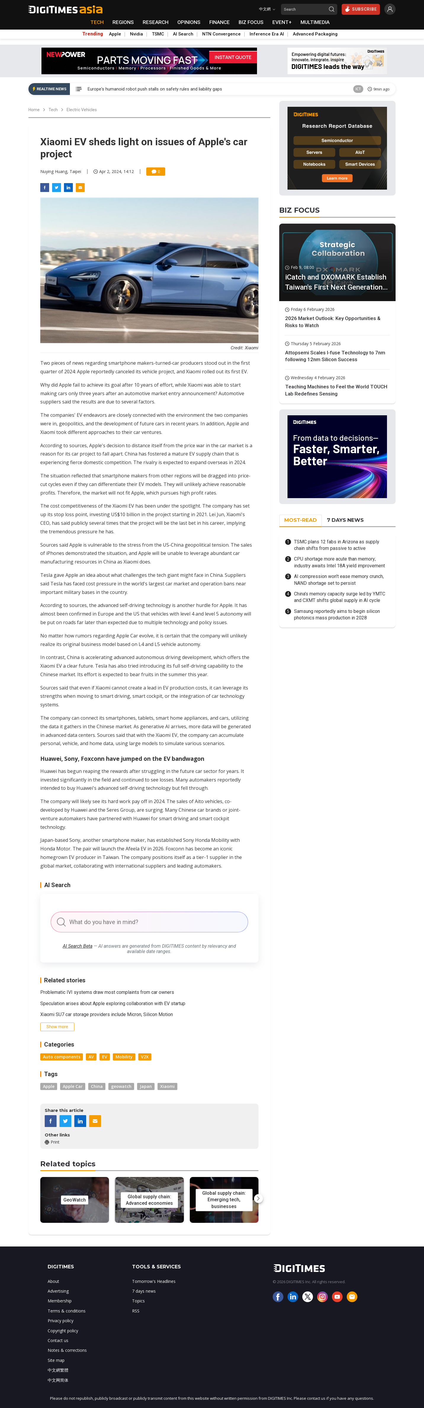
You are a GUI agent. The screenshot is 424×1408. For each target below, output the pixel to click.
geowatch (121, 1086)
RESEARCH (155, 22)
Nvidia (136, 34)
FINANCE (219, 22)
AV (91, 1057)
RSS (135, 1311)
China (97, 1086)
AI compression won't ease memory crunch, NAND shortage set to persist (339, 580)
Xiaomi (167, 1086)
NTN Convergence (221, 34)
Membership (60, 1301)
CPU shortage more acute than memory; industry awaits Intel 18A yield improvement (339, 562)
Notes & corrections (67, 1350)
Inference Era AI (267, 34)
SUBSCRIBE (361, 9)
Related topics (67, 1164)
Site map (56, 1360)
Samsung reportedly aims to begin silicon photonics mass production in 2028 (337, 614)
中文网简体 (58, 1380)
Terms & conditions (67, 1311)
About (53, 1281)
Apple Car (73, 1086)
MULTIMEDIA (315, 22)
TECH (97, 22)
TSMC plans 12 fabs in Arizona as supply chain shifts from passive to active (336, 545)
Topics (138, 1301)
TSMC (158, 34)
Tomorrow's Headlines (154, 1281)
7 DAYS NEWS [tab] (345, 520)
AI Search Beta (77, 946)
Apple (115, 34)
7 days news (144, 1291)
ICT (358, 88)
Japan (146, 1086)
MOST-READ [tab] (300, 520)
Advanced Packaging (315, 34)
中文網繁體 (58, 1370)
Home (34, 109)
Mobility (124, 1057)
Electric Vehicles (82, 109)
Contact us (58, 1340)
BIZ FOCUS (251, 22)
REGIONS (123, 22)
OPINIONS (188, 22)
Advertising (58, 1291)
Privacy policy (60, 1320)
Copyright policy (63, 1330)
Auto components (61, 1057)
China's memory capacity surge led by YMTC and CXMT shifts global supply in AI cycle (339, 597)
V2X (145, 1057)
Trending (92, 34)
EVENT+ (282, 22)
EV (104, 1057)
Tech (53, 109)
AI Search (183, 34)
